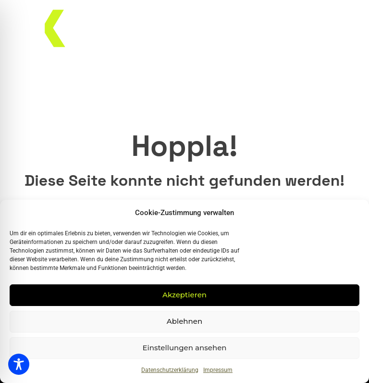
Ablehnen (184, 321)
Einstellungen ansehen (184, 347)
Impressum (218, 370)
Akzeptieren (184, 294)
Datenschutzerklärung (169, 370)
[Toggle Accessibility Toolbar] (18, 364)
